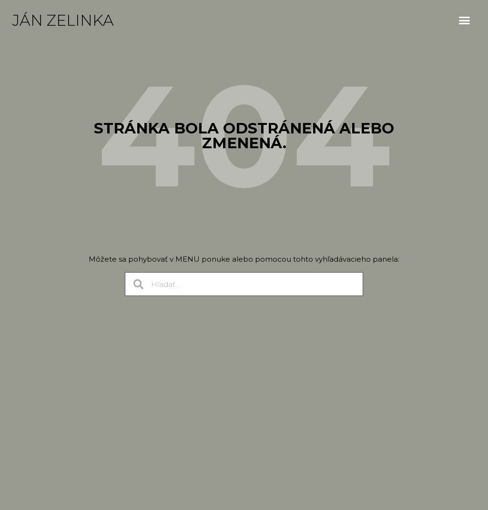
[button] (465, 20)
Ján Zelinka (63, 20)
